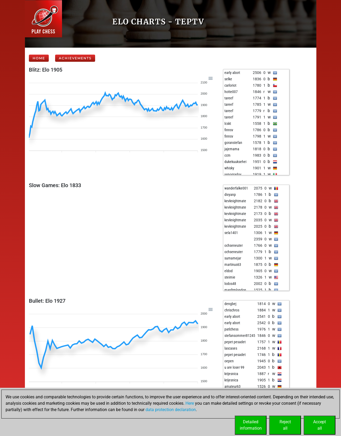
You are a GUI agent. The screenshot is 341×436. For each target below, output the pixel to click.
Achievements (75, 58)
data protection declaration (170, 409)
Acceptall (319, 425)
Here (189, 403)
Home (39, 58)
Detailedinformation (251, 425)
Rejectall (285, 425)
